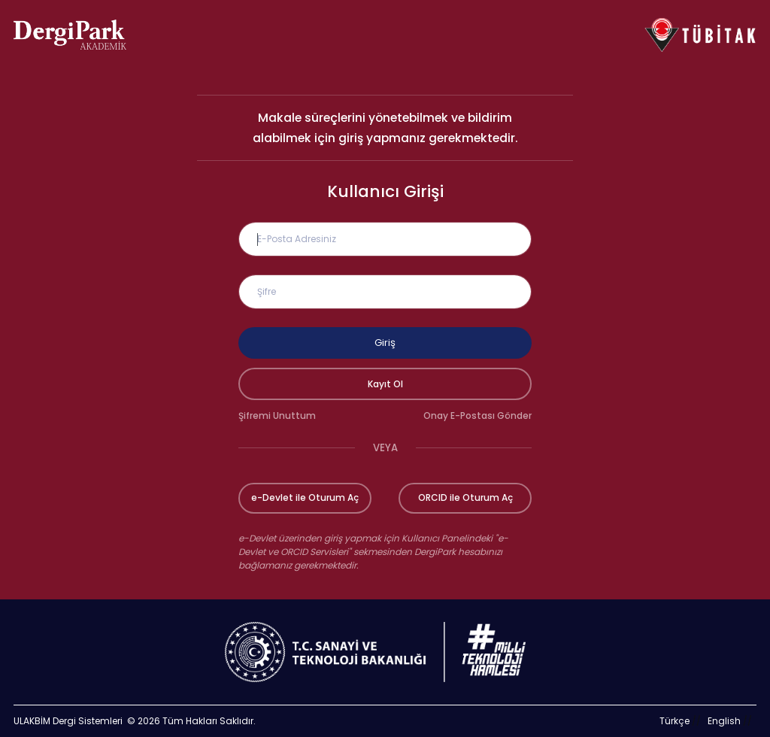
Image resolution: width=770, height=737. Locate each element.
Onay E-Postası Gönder (477, 415)
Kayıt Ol (385, 384)
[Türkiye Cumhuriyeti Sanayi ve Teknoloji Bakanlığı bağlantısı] (385, 652)
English (724, 720)
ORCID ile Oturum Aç (465, 497)
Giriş (385, 342)
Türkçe (674, 720)
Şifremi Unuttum (277, 415)
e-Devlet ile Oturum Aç (305, 497)
